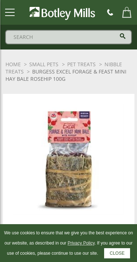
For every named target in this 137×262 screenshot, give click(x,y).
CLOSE (117, 253)
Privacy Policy (81, 243)
